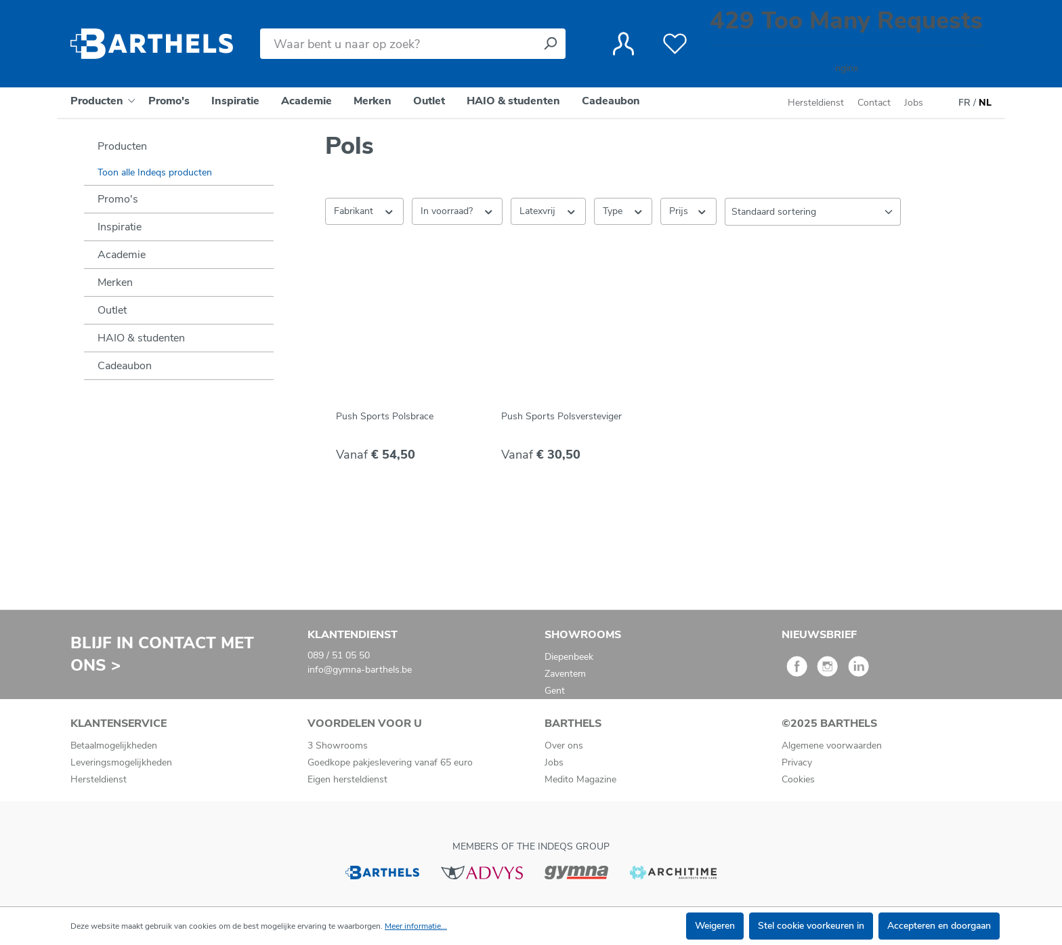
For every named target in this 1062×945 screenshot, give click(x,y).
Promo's (118, 199)
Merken (115, 282)
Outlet (112, 310)
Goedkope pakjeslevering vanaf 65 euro (390, 762)
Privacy (797, 762)
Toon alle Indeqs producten (155, 172)
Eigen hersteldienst (347, 779)
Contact (874, 102)
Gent (555, 690)
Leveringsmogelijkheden (121, 762)
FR (964, 103)
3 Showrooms (337, 745)
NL (985, 103)
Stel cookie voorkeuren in (811, 925)
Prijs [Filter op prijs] (688, 210)
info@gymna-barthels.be (359, 669)
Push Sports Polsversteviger (561, 416)
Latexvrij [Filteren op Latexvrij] (548, 210)
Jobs (913, 102)
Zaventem (565, 673)
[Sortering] (813, 212)
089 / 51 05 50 (338, 655)
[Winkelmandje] (846, 43)
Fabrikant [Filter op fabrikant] (364, 210)
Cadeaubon (125, 365)
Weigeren (715, 925)
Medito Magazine (580, 779)
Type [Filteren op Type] (623, 210)
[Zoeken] (550, 43)
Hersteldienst (816, 102)
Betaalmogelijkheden (113, 745)
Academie (122, 254)
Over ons (564, 745)
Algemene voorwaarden (832, 745)
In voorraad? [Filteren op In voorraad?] (457, 210)
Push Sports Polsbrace (384, 416)
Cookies (798, 779)
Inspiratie (120, 226)
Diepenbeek (569, 656)
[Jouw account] (623, 44)
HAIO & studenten (141, 338)
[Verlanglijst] (675, 44)
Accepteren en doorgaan (939, 925)
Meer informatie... (416, 926)
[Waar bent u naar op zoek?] (397, 43)
